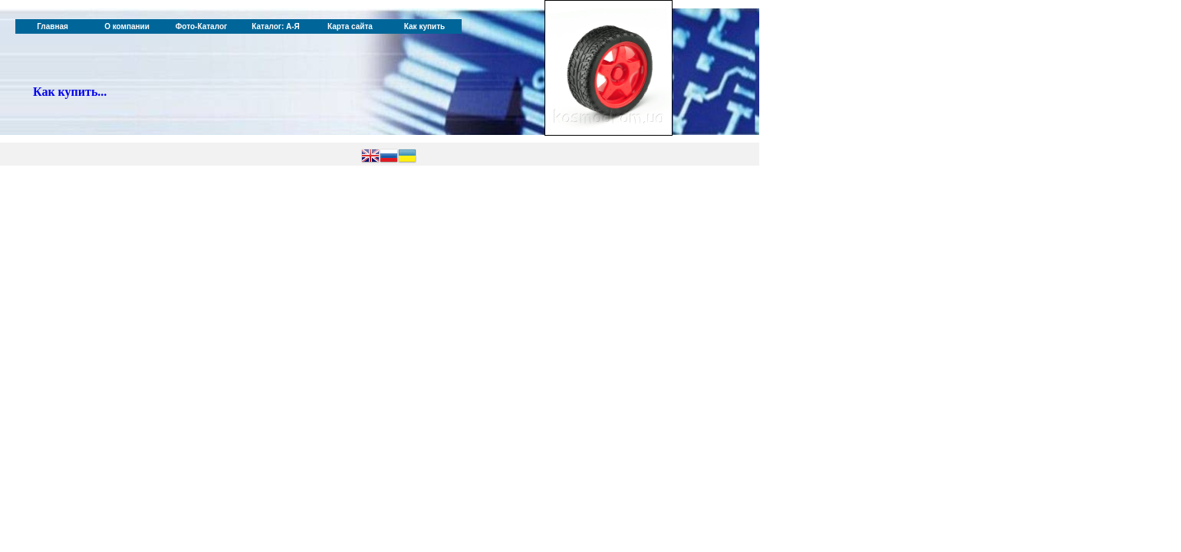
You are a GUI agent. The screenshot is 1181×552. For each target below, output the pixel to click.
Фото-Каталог (201, 26)
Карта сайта (350, 26)
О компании (127, 26)
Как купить (424, 26)
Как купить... (70, 91)
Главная (52, 26)
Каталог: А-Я (276, 26)
